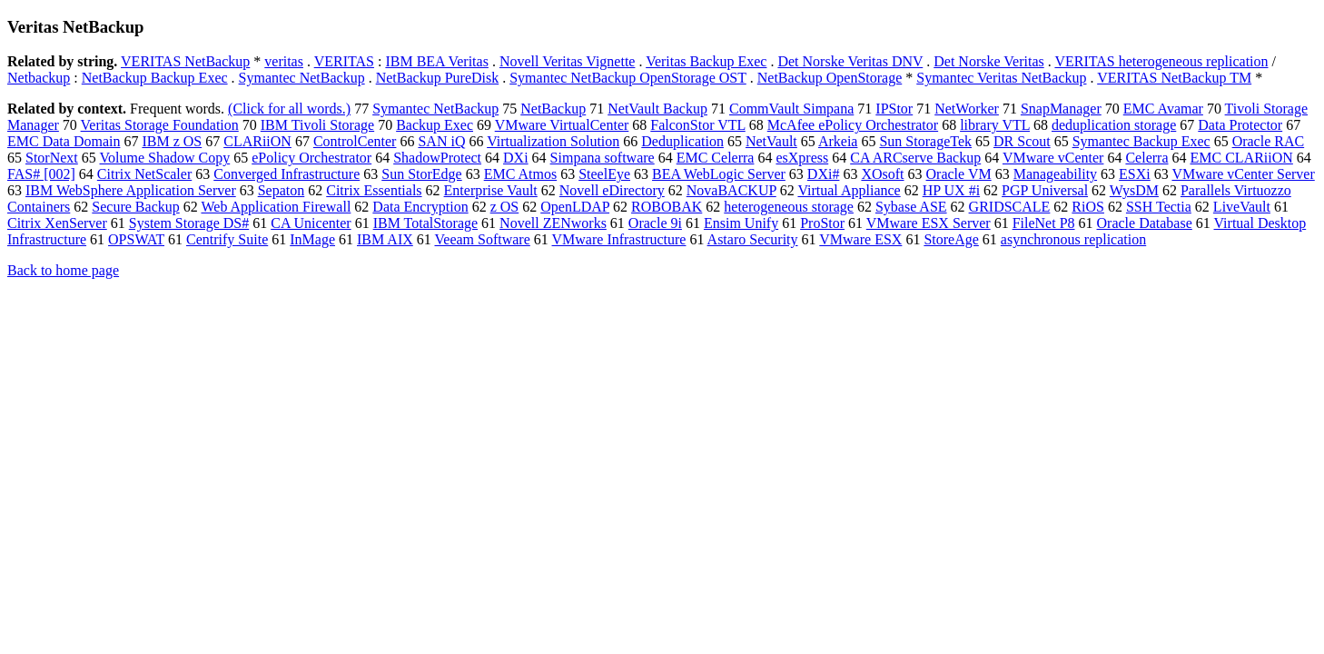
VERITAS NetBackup (185, 61)
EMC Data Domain (63, 141)
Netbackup (38, 77)
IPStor (894, 108)
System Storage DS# (189, 223)
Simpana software (602, 157)
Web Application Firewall (276, 206)
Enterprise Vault (491, 190)
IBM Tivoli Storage (317, 125)
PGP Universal (1045, 190)
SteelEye (604, 174)
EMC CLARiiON (1242, 157)
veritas (283, 61)
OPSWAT (136, 239)
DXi (516, 157)
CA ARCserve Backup (915, 157)
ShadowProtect (437, 157)
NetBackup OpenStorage (830, 77)
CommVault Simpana (791, 108)
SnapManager (1061, 108)
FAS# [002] (41, 174)
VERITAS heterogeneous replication (1161, 61)
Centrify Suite (227, 239)
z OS (504, 206)
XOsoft (882, 174)
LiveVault (1241, 206)
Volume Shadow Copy (165, 157)
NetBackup (553, 108)
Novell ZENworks (553, 223)
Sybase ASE (911, 206)
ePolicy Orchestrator (311, 157)
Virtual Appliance (848, 190)
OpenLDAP (574, 206)
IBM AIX (385, 239)
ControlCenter (355, 141)
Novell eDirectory (612, 190)
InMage (312, 239)
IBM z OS (172, 141)
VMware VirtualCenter (562, 125)
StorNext (51, 157)
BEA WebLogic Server (719, 174)
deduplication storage (1114, 125)
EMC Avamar (1163, 108)
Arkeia (838, 141)
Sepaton (281, 190)
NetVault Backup (657, 108)
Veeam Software (482, 239)
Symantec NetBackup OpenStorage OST (627, 77)
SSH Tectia (1158, 206)
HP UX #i (951, 190)
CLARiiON (257, 141)
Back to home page (63, 270)
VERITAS (344, 61)
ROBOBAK (666, 206)
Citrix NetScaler (144, 174)
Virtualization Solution (553, 141)
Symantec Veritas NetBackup (1001, 77)
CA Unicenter (311, 223)
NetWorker (966, 108)
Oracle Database (1144, 223)
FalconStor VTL (697, 125)
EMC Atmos (520, 174)
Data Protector (1240, 125)
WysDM (1134, 190)
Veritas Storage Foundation (160, 125)
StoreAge (951, 239)
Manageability (1055, 174)
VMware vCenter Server (1242, 174)
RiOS (1088, 206)
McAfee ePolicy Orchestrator (852, 125)
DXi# (823, 174)
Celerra (1146, 157)
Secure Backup (135, 206)
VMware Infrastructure (619, 239)
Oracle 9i (655, 223)
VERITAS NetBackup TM (1174, 77)
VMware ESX (860, 239)
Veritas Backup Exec (706, 61)
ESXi (1135, 174)
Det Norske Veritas (988, 61)
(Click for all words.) (289, 108)
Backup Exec (434, 125)
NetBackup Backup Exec (155, 77)
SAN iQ (441, 141)
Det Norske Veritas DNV (850, 61)
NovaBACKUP (731, 190)
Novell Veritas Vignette (567, 61)
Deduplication (682, 141)
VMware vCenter (1053, 157)
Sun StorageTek (925, 141)
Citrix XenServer (57, 223)
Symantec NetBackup (302, 77)
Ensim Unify (741, 223)
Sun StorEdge (421, 174)
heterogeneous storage (789, 206)
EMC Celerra (716, 157)
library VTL (995, 125)
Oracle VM (959, 174)
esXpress (802, 157)
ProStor (822, 223)
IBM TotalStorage (425, 223)
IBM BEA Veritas (436, 61)
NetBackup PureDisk (437, 77)
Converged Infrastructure (286, 174)
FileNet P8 (1044, 223)
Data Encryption (420, 206)
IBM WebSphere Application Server (130, 190)
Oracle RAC (1268, 141)
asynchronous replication (1073, 239)
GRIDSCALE (1010, 206)
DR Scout (1022, 141)
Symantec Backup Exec (1141, 141)
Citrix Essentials (373, 190)
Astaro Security (752, 239)
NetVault (771, 141)
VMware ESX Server (928, 223)
